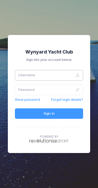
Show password (27, 100)
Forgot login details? (67, 100)
